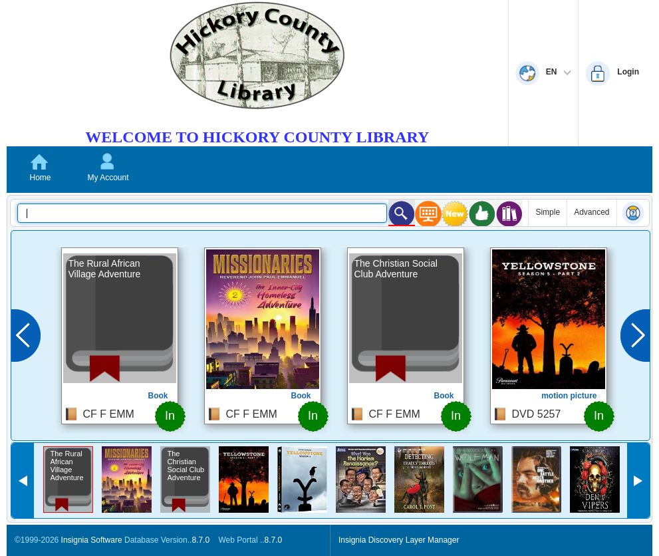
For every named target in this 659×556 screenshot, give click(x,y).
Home (40, 177)
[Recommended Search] (482, 213)
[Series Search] (509, 213)
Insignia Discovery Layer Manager (398, 540)
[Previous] (26, 335)
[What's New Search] (455, 213)
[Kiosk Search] (428, 213)
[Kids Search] (401, 212)
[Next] (635, 335)
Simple (547, 212)
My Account (107, 177)
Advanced (591, 212)
